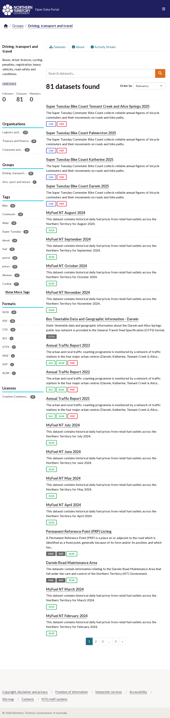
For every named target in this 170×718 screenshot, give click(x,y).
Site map (8, 699)
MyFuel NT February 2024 (66, 616)
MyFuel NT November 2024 (68, 292)
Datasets (57, 47)
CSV (51, 124)
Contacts (28, 699)
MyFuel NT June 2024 (63, 451)
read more (9, 83)
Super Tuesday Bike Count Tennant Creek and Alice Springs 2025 (97, 106)
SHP (61, 553)
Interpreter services (108, 692)
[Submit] (160, 73)
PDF (61, 124)
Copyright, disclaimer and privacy (25, 692)
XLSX (51, 230)
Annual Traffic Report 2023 (68, 345)
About (78, 47)
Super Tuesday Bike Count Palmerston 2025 (81, 133)
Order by (126, 85)
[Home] (6, 26)
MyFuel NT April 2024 (63, 505)
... (109, 641)
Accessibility (138, 692)
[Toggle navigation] (164, 9)
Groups (18, 26)
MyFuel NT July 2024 (63, 425)
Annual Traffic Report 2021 (68, 398)
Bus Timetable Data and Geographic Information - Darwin (92, 319)
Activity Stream (103, 47)
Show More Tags (17, 292)
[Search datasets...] (101, 73)
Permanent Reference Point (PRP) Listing (79, 531)
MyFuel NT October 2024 (66, 266)
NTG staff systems (54, 699)
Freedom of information (71, 692)
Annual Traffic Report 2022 (68, 372)
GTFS (51, 336)
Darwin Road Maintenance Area (71, 562)
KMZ (51, 553)
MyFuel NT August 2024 (65, 212)
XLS (51, 363)
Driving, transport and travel (50, 26)
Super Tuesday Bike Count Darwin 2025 (77, 186)
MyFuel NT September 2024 (68, 239)
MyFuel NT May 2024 (63, 478)
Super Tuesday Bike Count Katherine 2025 (79, 159)
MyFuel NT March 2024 (64, 589)
